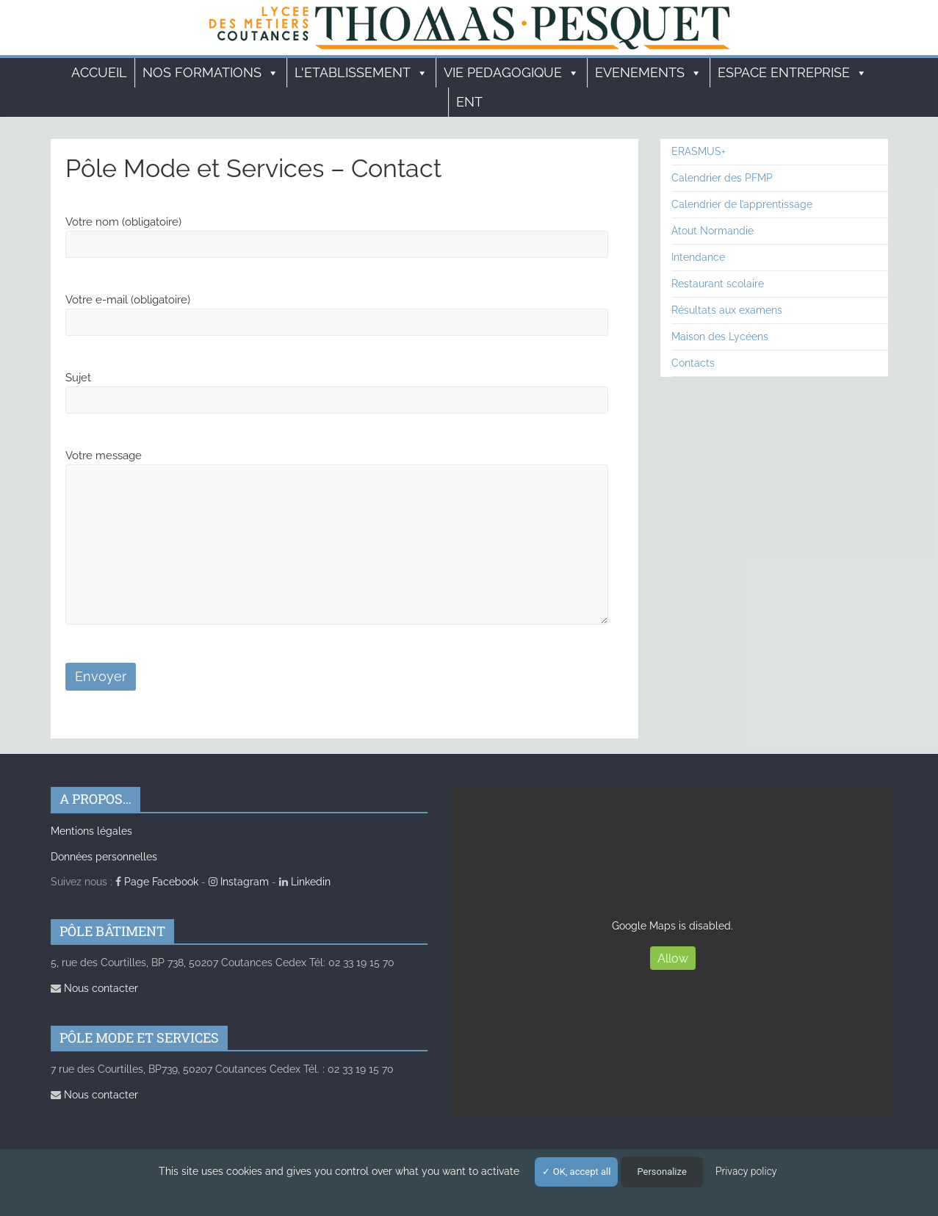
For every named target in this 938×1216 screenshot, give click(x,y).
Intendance (698, 257)
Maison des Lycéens (719, 336)
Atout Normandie (712, 231)
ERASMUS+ (698, 151)
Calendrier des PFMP (722, 178)
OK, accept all (576, 1171)
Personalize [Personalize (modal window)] (661, 1171)
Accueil (99, 72)
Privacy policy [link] (746, 1171)
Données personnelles (104, 857)
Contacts (693, 363)
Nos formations (210, 72)
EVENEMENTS (648, 72)
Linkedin (305, 882)
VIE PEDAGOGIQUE (512, 72)
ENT (469, 101)
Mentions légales (91, 831)
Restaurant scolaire (717, 283)
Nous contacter (94, 988)
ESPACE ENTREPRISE (792, 72)
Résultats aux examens (726, 310)
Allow (672, 958)
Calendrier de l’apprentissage (741, 204)
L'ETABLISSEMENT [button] (361, 72)
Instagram (239, 882)
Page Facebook (156, 882)
